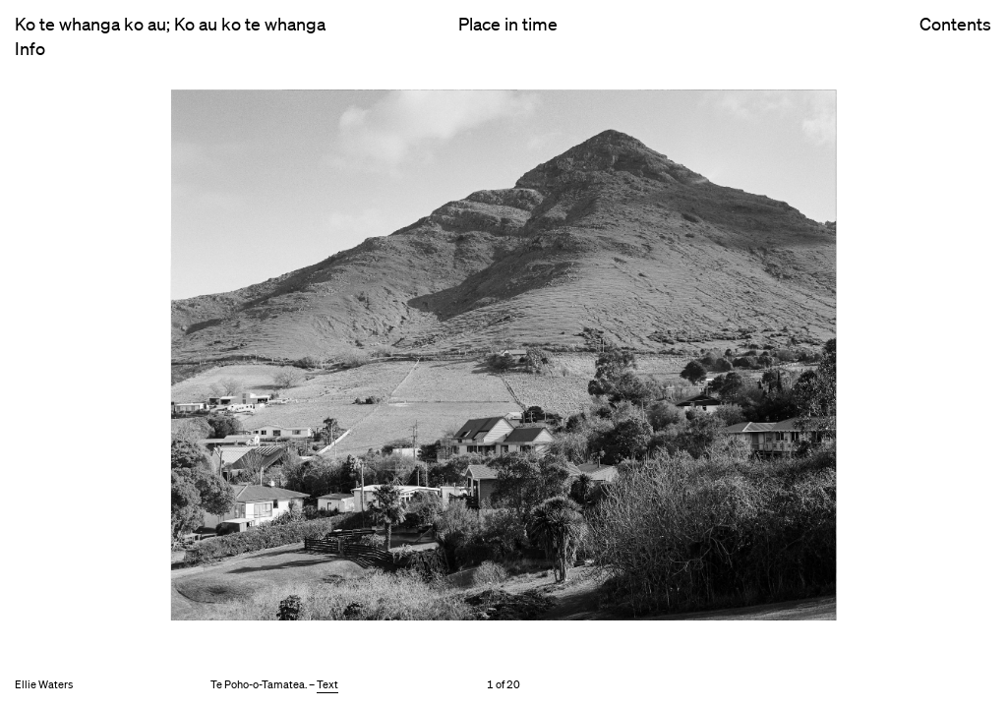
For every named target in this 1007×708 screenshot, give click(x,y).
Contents (955, 40)
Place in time (508, 23)
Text (327, 684)
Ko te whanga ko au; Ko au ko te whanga (170, 23)
